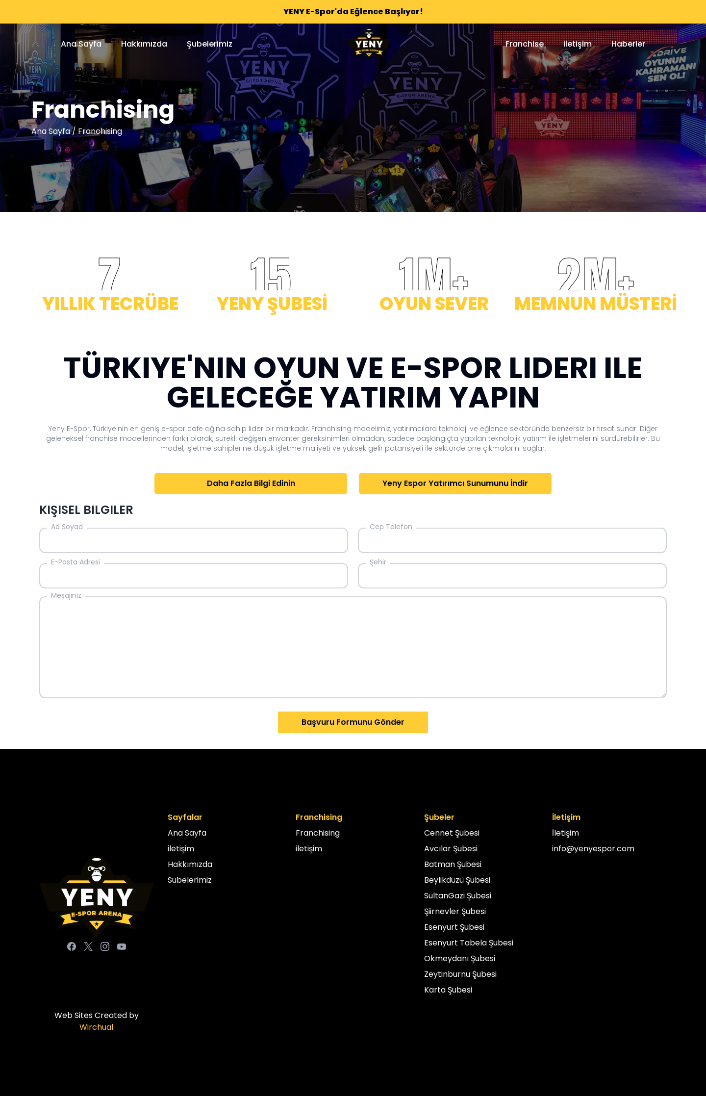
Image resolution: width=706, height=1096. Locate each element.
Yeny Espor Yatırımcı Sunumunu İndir (455, 483)
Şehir (378, 562)
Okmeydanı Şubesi (459, 958)
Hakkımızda (144, 44)
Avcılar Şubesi (451, 848)
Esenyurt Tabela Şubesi (468, 942)
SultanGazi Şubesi (457, 895)
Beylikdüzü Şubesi (457, 880)
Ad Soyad (67, 527)
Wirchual (96, 1027)
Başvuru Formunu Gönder (353, 722)
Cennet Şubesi (451, 833)
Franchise (524, 44)
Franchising (318, 833)
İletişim (565, 833)
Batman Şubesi (452, 864)
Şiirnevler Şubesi (455, 911)
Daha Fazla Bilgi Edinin (251, 483)
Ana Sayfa (81, 44)
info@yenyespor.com (593, 848)
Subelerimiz (190, 880)
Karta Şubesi (448, 989)
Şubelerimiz (209, 44)
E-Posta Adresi (75, 562)
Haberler (628, 44)
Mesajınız (66, 595)
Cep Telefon (391, 527)
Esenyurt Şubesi (454, 927)
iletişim (577, 44)
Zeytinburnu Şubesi (460, 974)
